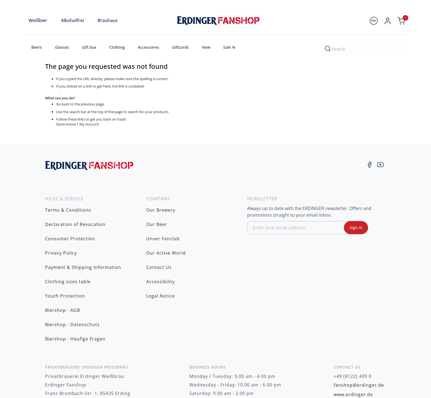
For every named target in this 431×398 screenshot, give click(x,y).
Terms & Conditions (68, 207)
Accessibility (160, 250)
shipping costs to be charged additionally (347, 382)
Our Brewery (160, 207)
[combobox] (364, 48)
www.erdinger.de (353, 335)
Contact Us (159, 241)
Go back (62, 104)
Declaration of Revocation (75, 216)
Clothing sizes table (68, 250)
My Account (89, 124)
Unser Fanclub (163, 224)
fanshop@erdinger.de (359, 327)
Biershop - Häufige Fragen (75, 284)
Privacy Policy (61, 233)
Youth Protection (65, 258)
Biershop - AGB (62, 267)
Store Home (66, 124)
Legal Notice (160, 258)
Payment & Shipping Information (83, 241)
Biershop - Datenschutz (72, 275)
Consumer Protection (70, 224)
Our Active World (166, 233)
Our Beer (156, 216)
